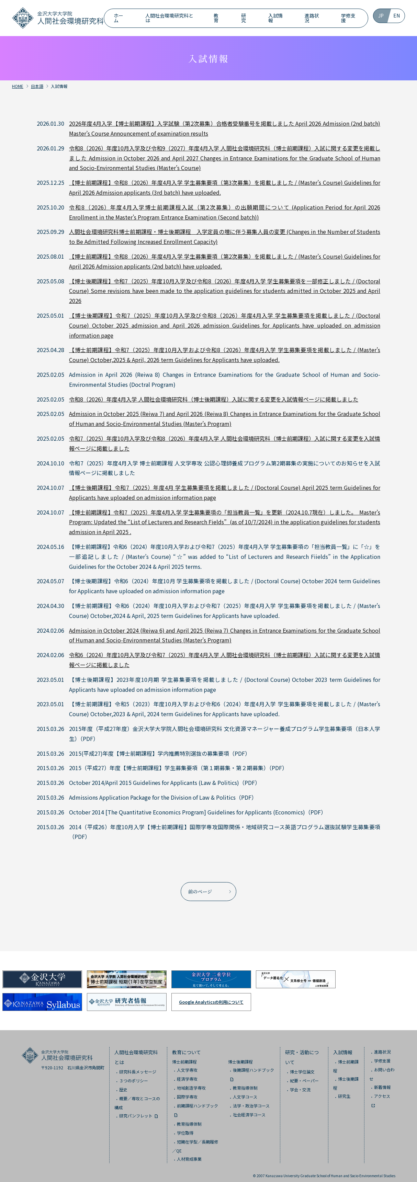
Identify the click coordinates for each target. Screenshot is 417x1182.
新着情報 (382, 1083)
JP (381, 15)
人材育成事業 (189, 1155)
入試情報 (275, 18)
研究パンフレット (136, 1111)
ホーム (118, 18)
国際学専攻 (187, 1092)
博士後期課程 (240, 1057)
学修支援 (348, 18)
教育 (216, 18)
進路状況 (312, 18)
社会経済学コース (249, 1111)
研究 (243, 18)
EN (396, 15)
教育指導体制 (189, 1120)
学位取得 (185, 1129)
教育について (186, 1048)
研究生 (344, 1092)
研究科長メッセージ (137, 1067)
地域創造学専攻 (191, 1084)
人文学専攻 (187, 1066)
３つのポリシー (133, 1076)
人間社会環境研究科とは (169, 18)
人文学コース (245, 1092)
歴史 (123, 1085)
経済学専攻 (187, 1075)
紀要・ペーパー (304, 1076)
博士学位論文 (302, 1067)
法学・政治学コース (251, 1102)
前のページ (200, 889)
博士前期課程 (184, 1057)
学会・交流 (300, 1085)
